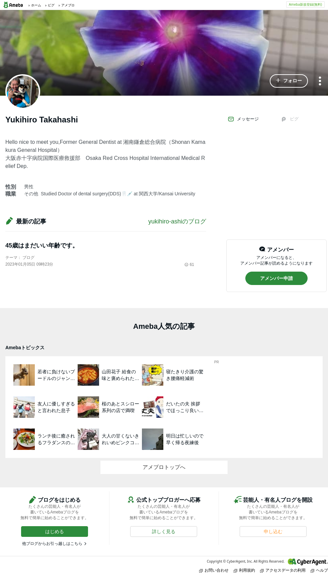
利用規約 (244, 570)
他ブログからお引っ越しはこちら (52, 543)
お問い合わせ (214, 570)
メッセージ (243, 119)
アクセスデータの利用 (283, 570)
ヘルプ (319, 570)
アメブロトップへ (164, 467)
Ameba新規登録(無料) (305, 4)
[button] (289, 81)
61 (189, 264)
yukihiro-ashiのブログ (177, 221)
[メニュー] (320, 81)
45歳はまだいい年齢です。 (41, 245)
